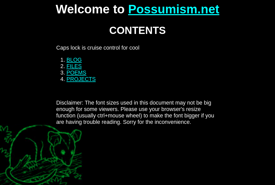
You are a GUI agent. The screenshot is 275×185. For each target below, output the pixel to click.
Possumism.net (173, 9)
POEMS (76, 73)
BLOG (74, 60)
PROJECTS (81, 79)
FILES (74, 66)
